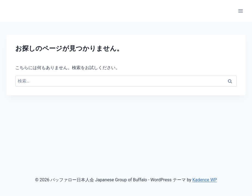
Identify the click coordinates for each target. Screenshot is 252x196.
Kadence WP (204, 179)
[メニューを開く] (240, 11)
